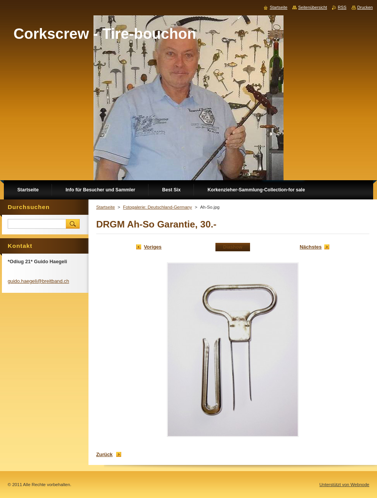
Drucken (365, 7)
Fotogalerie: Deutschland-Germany (157, 207)
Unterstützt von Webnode (344, 484)
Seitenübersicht (312, 7)
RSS (342, 7)
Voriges (153, 247)
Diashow (232, 247)
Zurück (104, 454)
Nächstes (311, 247)
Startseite (105, 207)
